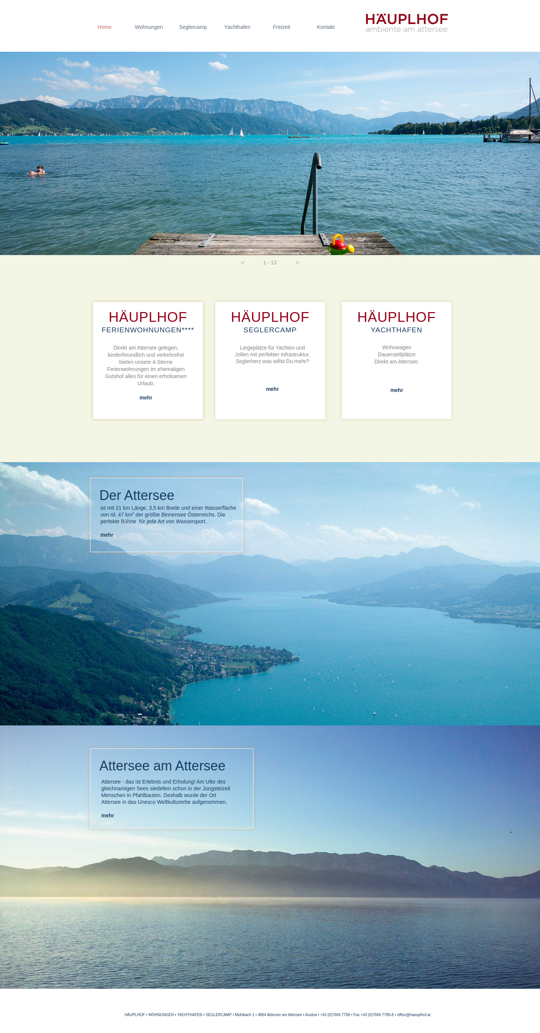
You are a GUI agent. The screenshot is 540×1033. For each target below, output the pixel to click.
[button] (242, 262)
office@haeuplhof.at (413, 1015)
